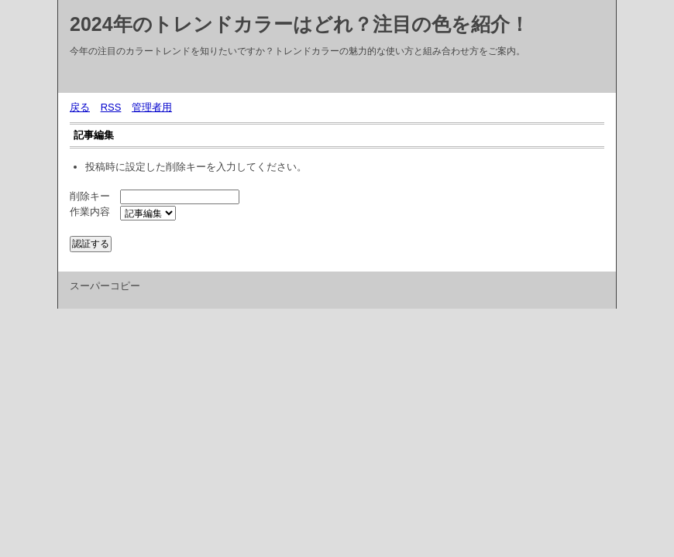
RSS (111, 107)
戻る (80, 107)
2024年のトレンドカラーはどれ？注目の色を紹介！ (299, 24)
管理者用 (152, 107)
